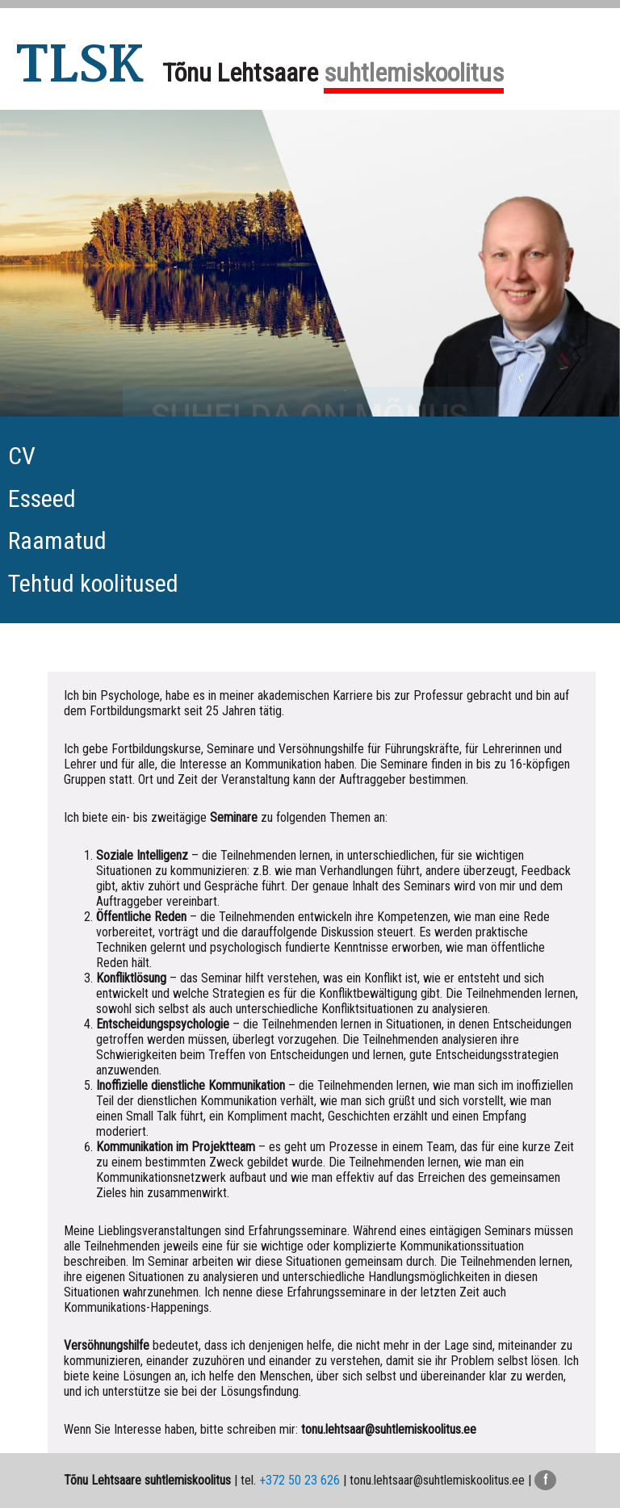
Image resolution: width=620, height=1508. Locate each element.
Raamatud (57, 540)
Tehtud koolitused (93, 583)
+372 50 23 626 (299, 1480)
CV (22, 456)
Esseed (42, 498)
